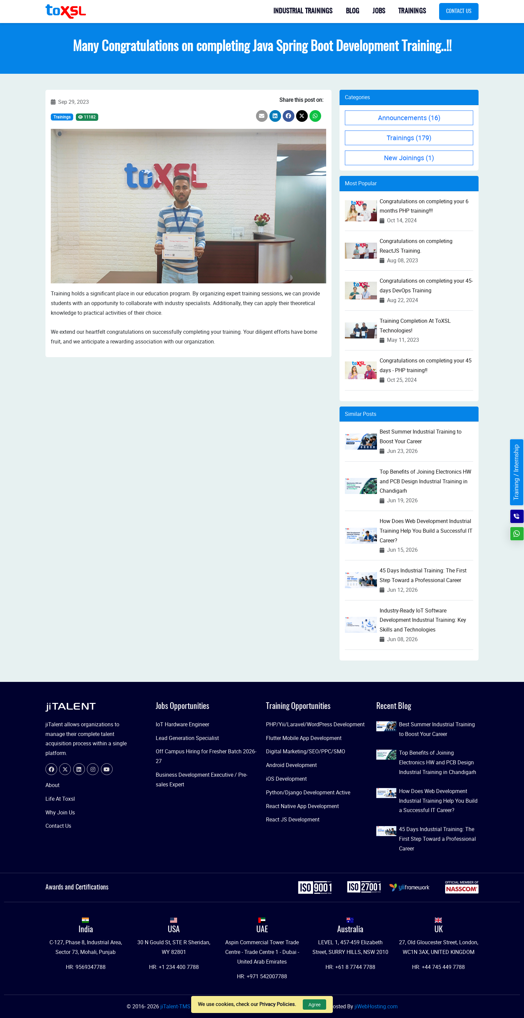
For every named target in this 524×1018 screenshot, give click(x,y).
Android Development (291, 765)
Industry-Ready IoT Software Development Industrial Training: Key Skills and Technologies (423, 620)
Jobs (379, 11)
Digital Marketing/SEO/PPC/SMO (305, 751)
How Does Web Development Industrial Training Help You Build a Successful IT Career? (426, 530)
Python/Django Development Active (308, 792)
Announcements (409, 117)
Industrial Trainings (303, 11)
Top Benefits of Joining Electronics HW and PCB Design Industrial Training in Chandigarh (425, 481)
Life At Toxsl (60, 798)
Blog (353, 11)
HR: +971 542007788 (262, 976)
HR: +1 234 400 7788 (174, 967)
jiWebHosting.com (376, 1006)
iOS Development (286, 778)
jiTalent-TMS (176, 1006)
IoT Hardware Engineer (182, 724)
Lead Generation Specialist (187, 738)
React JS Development (292, 819)
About (52, 785)
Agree (314, 1004)
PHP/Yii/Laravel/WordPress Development (315, 724)
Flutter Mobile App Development (304, 738)
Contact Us (459, 11)
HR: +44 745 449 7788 (438, 967)
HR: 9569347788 (86, 967)
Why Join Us (60, 812)
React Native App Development (302, 806)
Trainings (412, 11)
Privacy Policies (277, 1004)
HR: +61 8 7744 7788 (350, 967)
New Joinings (409, 157)
